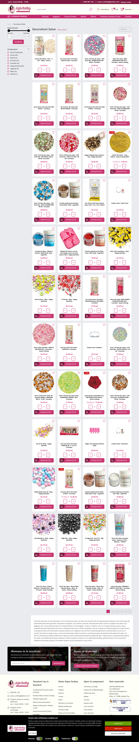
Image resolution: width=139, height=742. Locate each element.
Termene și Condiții (91, 687)
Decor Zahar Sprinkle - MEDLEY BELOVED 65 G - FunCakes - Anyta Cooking (44, 349)
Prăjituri (61, 690)
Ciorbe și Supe (63, 710)
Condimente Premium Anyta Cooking (43, 691)
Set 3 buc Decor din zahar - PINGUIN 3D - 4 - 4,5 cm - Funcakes (69, 445)
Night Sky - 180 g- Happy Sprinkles (69, 539)
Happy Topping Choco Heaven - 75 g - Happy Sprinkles (95, 156)
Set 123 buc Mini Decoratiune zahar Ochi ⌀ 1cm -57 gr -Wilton (95, 204)
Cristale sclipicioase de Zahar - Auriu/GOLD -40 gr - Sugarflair (69, 204)
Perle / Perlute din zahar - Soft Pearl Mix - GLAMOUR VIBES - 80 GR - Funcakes (120, 397)
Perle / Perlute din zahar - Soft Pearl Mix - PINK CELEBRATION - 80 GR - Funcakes (120, 108)
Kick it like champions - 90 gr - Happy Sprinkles (120, 252)
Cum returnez (89, 713)
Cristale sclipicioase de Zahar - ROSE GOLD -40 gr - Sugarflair (94, 493)
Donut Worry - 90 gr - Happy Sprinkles (44, 300)
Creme (60, 697)
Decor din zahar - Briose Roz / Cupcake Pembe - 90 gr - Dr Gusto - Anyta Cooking (94, 588)
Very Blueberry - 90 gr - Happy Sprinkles (44, 539)
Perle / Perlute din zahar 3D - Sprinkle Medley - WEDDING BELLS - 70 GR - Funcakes (44, 397)
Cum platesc (88, 710)
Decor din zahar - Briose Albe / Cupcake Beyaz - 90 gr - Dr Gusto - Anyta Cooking (69, 588)
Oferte (93, 16)
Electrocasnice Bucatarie (41, 702)
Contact (128, 16)
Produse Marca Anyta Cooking (43, 696)
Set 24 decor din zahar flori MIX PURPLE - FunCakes (94, 108)
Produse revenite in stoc (110, 16)
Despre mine (88, 703)
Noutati (45, 16)
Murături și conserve (65, 703)
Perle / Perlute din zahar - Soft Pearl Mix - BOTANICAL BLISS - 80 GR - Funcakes (44, 156)
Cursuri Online (70, 16)
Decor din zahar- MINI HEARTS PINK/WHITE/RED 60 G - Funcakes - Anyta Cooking (120, 301)
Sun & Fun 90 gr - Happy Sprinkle (44, 444)
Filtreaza (18, 42)
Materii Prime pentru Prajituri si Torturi (43, 719)
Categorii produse (19, 16)
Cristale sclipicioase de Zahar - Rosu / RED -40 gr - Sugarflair (94, 252)
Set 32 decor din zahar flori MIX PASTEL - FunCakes (44, 108)
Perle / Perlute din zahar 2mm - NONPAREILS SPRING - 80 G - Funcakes (69, 397)
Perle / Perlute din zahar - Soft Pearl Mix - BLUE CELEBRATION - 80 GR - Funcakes (44, 205)
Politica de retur (89, 693)
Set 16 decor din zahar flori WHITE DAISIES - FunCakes (69, 108)
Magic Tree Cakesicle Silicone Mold (94, 444)
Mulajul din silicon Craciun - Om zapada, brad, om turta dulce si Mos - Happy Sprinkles (69, 253)
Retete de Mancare (65, 706)
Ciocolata (36, 715)
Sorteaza (125, 29)
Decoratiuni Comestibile (41, 729)
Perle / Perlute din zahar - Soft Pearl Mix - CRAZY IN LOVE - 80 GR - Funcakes (69, 156)
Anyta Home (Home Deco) (42, 711)
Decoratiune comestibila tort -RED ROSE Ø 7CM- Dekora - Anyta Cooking (94, 397)
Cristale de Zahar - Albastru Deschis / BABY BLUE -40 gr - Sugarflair (44, 253)
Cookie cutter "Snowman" (119, 444)
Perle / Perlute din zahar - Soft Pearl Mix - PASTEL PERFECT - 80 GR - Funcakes (120, 349)
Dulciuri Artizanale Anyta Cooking (41, 725)
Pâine (60, 700)
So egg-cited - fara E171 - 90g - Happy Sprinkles (94, 539)
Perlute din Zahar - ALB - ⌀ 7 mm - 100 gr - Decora (44, 59)
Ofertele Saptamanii (40, 699)
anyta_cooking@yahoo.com (19, 696)
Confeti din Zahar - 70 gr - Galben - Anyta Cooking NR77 (120, 156)
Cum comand (88, 706)
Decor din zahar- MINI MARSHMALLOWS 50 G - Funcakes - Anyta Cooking (120, 60)
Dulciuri (61, 693)
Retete (83, 16)
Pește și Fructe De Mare (66, 713)
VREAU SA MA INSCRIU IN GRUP (86, 666)
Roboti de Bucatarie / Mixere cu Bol (43, 707)
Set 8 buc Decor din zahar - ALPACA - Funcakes (69, 493)
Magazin (56, 16)
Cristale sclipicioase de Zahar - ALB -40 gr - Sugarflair (120, 493)
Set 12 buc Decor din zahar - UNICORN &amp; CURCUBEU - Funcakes (94, 301)
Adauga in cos (43, 75)
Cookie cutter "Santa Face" (120, 203)
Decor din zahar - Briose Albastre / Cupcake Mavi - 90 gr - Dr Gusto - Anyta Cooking (44, 588)
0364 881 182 (14, 692)
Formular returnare (91, 716)
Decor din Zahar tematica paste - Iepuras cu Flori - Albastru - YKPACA (120, 540)
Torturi (60, 687)
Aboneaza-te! (59, 663)
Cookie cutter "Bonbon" (94, 347)
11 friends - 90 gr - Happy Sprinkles (69, 300)
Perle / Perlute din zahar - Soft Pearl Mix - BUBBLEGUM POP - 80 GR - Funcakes (94, 60)
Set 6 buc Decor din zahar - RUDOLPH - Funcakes (69, 348)
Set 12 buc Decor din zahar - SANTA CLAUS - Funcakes (69, 59)
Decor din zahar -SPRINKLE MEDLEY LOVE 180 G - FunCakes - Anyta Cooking (120, 588)
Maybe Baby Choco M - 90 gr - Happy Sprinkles (43, 493)
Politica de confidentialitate (93, 690)
